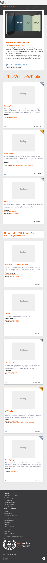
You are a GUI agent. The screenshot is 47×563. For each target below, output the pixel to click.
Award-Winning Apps (9, 498)
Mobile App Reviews (9, 533)
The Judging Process (9, 520)
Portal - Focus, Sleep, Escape (16, 264)
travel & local (13, 117)
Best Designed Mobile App (10, 116)
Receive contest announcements (16, 64)
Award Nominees (8, 500)
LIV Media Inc (9, 154)
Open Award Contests (9, 502)
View (5, 126)
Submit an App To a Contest (11, 495)
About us (6, 511)
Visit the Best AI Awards (9, 507)
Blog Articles (7, 531)
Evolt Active (8, 201)
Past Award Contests (9, 504)
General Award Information (10, 515)
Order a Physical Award (9, 529)
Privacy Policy (7, 522)
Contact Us (13, 554)
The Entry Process (8, 518)
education (12, 165)
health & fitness (19, 165)
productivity (30, 165)
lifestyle (25, 165)
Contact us (6, 538)
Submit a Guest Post (9, 526)
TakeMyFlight (9, 106)
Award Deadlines (8, 513)
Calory (7, 313)
